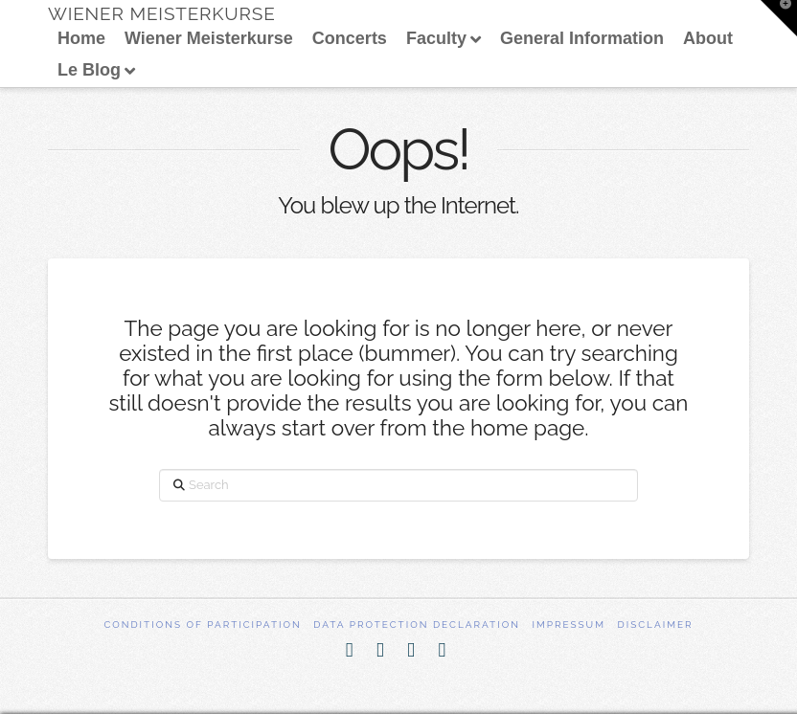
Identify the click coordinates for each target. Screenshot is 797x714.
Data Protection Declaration (416, 624)
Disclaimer (656, 624)
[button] (779, 18)
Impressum (568, 624)
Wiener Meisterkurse (162, 14)
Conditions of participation (202, 624)
